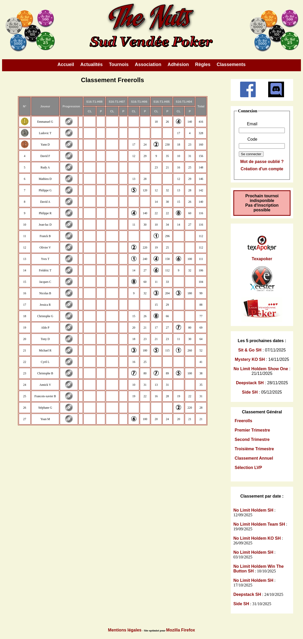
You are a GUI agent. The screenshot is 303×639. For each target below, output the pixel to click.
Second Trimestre (252, 439)
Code (252, 139)
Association (148, 64)
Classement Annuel (254, 458)
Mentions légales (125, 630)
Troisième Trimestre (254, 449)
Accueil (65, 64)
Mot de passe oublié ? (262, 161)
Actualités (91, 64)
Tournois (119, 64)
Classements (231, 64)
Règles (202, 64)
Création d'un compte (262, 169)
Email (252, 124)
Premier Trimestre (252, 430)
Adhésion (178, 64)
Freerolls (243, 421)
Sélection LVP (248, 467)
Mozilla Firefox (180, 630)
